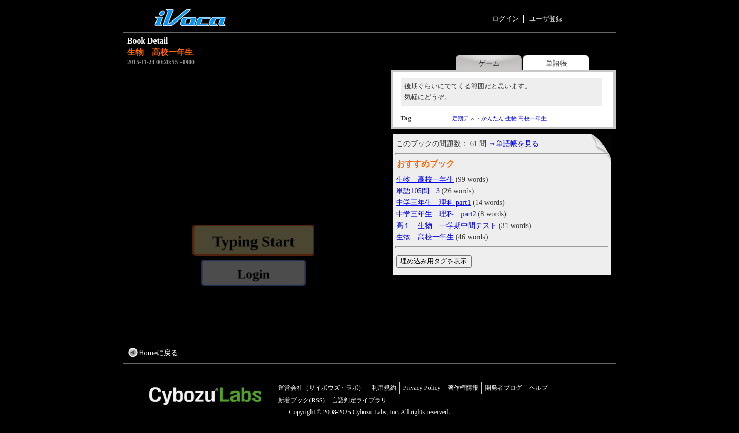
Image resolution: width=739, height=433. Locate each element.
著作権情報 (463, 387)
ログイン (505, 19)
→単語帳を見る (513, 143)
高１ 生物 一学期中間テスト (446, 225)
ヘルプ (538, 387)
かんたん (492, 118)
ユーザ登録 (545, 19)
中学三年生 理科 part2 (436, 214)
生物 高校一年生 (425, 179)
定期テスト (466, 118)
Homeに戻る (158, 352)
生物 (511, 118)
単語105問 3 (418, 191)
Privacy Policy (421, 387)
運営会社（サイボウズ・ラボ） (321, 387)
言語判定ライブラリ (359, 400)
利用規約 (384, 387)
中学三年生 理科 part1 (433, 202)
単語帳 (556, 63)
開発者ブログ (503, 387)
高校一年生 (532, 118)
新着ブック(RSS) (301, 400)
